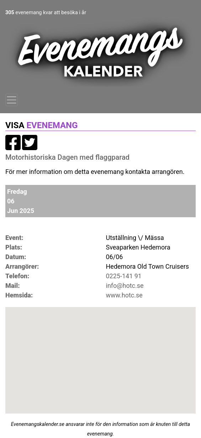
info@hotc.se (125, 285)
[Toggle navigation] (11, 100)
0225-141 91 (124, 276)
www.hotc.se (124, 295)
